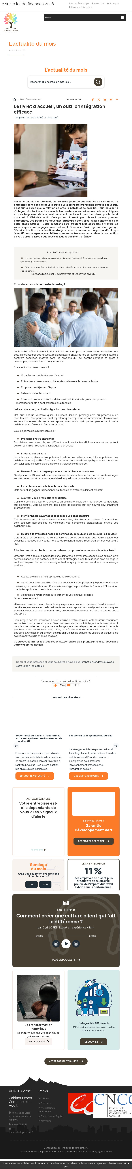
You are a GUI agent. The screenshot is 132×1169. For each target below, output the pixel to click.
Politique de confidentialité (75, 1148)
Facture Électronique (79, 3)
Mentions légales (51, 1148)
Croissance (45, 1103)
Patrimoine (45, 1121)
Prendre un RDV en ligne (80, 7)
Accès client (98, 3)
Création (44, 1099)
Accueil (12, 50)
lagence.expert (105, 1152)
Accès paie (113, 3)
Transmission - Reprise (51, 1116)
